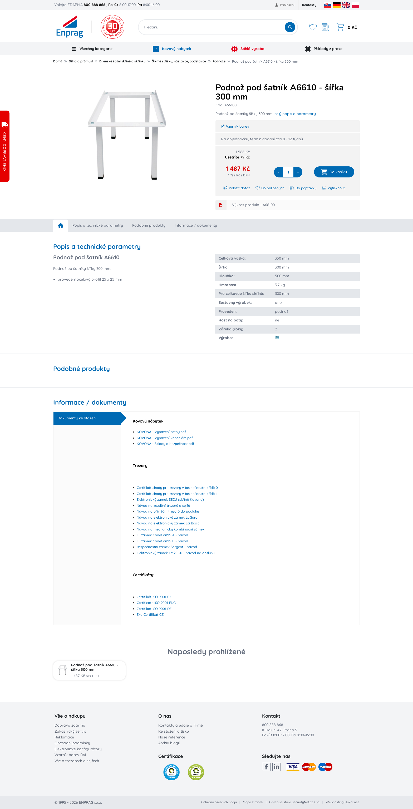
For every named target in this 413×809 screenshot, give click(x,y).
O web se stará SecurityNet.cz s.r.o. (294, 802)
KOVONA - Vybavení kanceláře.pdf (165, 438)
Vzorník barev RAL (71, 754)
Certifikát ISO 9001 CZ (154, 597)
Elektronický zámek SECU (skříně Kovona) (170, 499)
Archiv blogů (169, 743)
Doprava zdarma (70, 725)
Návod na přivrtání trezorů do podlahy (168, 511)
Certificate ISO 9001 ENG (156, 602)
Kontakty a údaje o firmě (180, 725)
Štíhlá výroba (247, 49)
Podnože (219, 61)
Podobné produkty (148, 225)
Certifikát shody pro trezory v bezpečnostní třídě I (177, 494)
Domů (57, 61)
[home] (60, 226)
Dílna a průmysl (81, 61)
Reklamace (64, 737)
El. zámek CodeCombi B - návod (162, 541)
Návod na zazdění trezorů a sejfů (163, 505)
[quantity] (288, 172)
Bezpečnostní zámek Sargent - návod (167, 547)
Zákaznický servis (70, 731)
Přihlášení (284, 5)
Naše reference (171, 737)
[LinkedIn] (276, 767)
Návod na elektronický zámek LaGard (167, 517)
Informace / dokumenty (196, 225)
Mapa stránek (253, 802)
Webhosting (335, 802)
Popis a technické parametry (97, 225)
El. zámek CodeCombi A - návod (162, 535)
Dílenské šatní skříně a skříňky (122, 61)
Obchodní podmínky (72, 743)
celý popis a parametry (295, 113)
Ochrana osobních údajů (219, 802)
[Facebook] (266, 767)
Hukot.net (352, 802)
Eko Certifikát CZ (150, 614)
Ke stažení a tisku (173, 731)
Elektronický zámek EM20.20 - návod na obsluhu (175, 553)
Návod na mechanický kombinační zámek (170, 529)
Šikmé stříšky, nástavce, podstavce (179, 61)
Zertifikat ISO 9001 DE (154, 609)
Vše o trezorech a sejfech (77, 760)
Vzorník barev (235, 126)
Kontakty (309, 5)
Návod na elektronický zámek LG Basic (168, 523)
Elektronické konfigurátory (78, 749)
